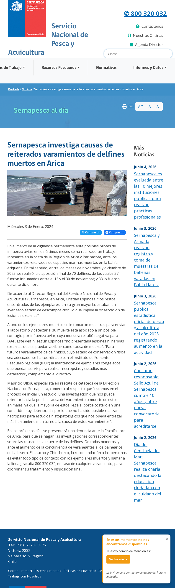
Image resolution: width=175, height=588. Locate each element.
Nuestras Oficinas (145, 35)
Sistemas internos (48, 571)
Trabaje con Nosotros (24, 576)
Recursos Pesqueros (59, 68)
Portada (13, 89)
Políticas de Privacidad (79, 571)
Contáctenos (149, 26)
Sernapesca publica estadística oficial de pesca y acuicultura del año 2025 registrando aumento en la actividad (149, 327)
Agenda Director (146, 44)
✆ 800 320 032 (145, 13)
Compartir (91, 232)
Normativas (106, 68)
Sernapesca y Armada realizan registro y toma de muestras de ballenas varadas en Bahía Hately (147, 260)
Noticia (27, 89)
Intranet (26, 571)
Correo (13, 571)
